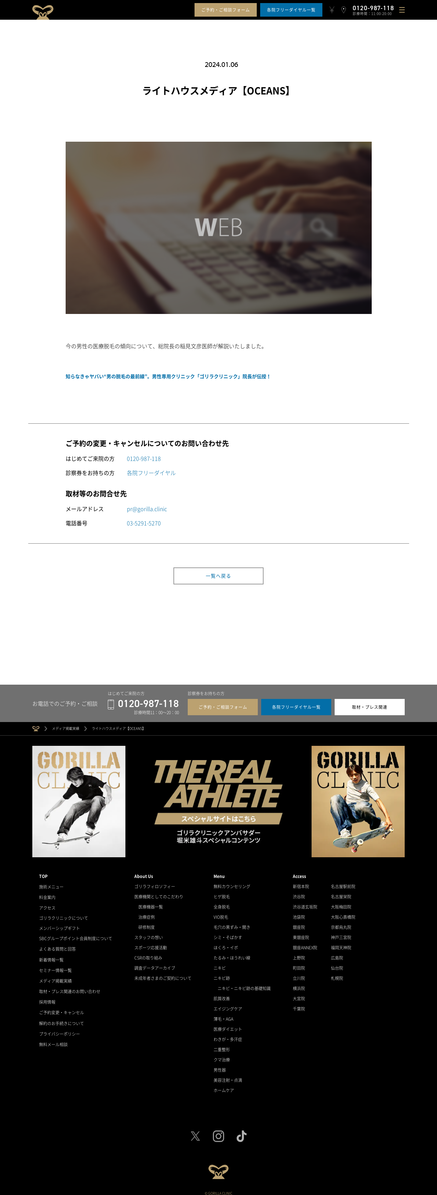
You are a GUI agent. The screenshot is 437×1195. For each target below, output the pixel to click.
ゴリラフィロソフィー (154, 883)
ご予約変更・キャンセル (61, 1005)
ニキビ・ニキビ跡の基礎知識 (244, 985)
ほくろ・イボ (226, 944)
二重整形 (222, 1046)
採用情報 (47, 995)
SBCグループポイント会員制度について (75, 934)
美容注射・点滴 (228, 1077)
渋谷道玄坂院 (305, 903)
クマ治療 (222, 1056)
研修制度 (146, 924)
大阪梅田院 (341, 903)
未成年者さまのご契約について (162, 975)
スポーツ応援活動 (150, 944)
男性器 (220, 1067)
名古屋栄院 (341, 893)
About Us (143, 873)
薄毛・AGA (223, 1016)
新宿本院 (301, 883)
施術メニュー (51, 883)
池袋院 (299, 914)
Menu (219, 873)
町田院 (299, 965)
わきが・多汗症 (228, 1036)
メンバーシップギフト (59, 924)
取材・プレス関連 (369, 704)
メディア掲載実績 (65, 725)
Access (299, 873)
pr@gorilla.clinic (147, 509)
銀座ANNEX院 (305, 944)
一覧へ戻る (218, 576)
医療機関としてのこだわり (158, 893)
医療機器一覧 (150, 903)
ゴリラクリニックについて (63, 914)
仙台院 (337, 965)
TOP (43, 873)
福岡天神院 (341, 944)
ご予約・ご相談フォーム (225, 10)
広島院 (337, 954)
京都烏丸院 (341, 924)
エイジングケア (228, 1005)
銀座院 (299, 924)
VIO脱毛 (221, 914)
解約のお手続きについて (61, 1016)
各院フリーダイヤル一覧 (291, 10)
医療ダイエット (228, 1026)
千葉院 (299, 1005)
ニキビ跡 (222, 975)
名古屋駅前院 (343, 883)
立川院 (299, 975)
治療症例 (146, 914)
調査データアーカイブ (154, 965)
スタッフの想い (148, 934)
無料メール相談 (53, 1036)
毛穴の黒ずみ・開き (232, 924)
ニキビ (220, 965)
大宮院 (299, 995)
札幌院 (337, 975)
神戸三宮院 (341, 934)
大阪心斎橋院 (343, 914)
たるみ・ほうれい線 (232, 954)
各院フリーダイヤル (151, 473)
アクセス (47, 903)
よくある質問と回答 (57, 944)
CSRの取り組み (148, 954)
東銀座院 (301, 934)
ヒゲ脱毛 (222, 893)
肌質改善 (222, 995)
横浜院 (299, 985)
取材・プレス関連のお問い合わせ (69, 985)
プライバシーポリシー (59, 1026)
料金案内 (47, 893)
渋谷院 (299, 893)
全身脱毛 (222, 903)
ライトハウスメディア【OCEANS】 (119, 725)
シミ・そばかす (228, 934)
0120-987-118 (144, 458)
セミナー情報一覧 (55, 965)
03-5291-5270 (144, 523)
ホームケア (224, 1087)
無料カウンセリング (232, 883)
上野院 (299, 954)
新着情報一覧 (51, 954)
